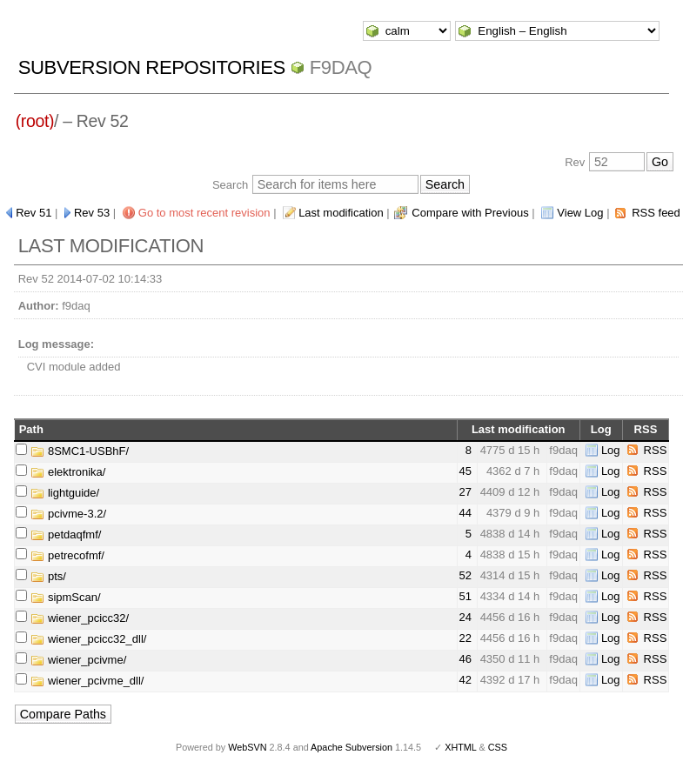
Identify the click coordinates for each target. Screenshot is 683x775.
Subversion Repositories (151, 67)
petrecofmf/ (67, 555)
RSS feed (656, 212)
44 (465, 512)
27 (465, 491)
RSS (655, 450)
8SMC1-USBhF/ (79, 451)
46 (465, 658)
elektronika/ (67, 471)
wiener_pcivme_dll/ (87, 680)
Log (610, 450)
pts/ (48, 576)
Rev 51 (33, 212)
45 (465, 471)
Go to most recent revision (204, 212)
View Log (580, 212)
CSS (497, 747)
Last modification (341, 212)
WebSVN (247, 747)
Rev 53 (92, 212)
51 (465, 596)
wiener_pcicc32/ (79, 618)
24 (465, 617)
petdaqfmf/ (65, 534)
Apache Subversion (351, 747)
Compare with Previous (470, 212)
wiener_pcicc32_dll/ (88, 638)
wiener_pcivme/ (78, 659)
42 (465, 679)
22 (465, 638)
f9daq (341, 67)
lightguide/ (64, 492)
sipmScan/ (65, 597)
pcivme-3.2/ (68, 513)
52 (465, 575)
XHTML (460, 747)
